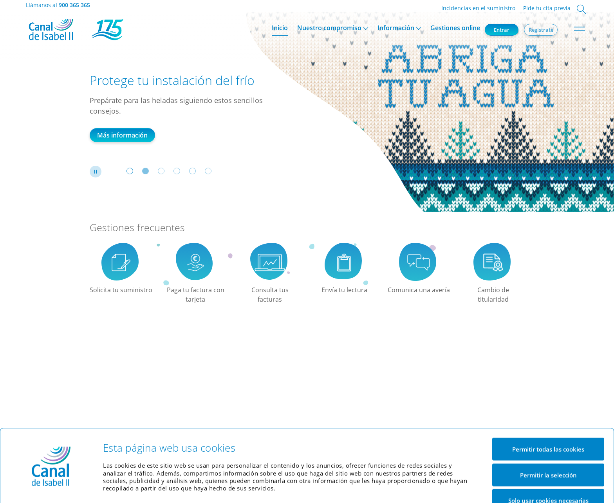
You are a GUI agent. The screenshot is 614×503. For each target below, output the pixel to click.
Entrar (501, 29)
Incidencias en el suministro (478, 8)
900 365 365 (74, 5)
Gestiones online (455, 28)
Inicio (280, 28)
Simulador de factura (266, 387)
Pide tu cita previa (547, 8)
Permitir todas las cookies (548, 423)
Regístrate (541, 29)
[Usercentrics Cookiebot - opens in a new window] (51, 487)
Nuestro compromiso (329, 28)
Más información (122, 135)
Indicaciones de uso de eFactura (147, 372)
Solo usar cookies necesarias (548, 475)
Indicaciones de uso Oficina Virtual (144, 389)
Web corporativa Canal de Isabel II (283, 398)
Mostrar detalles (428, 487)
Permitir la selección (548, 449)
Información (395, 28)
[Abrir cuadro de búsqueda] (581, 9)
